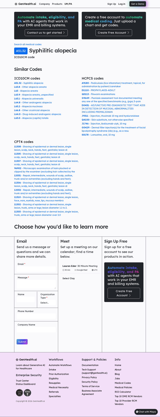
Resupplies (54, 383)
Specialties (55, 396)
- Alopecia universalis (28, 98)
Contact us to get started (46, 32)
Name (21, 294)
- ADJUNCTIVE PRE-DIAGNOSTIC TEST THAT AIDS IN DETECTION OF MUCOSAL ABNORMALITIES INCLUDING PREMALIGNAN (113, 108)
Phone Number (26, 311)
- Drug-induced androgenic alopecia (37, 114)
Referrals (54, 391)
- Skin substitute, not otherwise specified (107, 119)
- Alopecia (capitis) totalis (31, 118)
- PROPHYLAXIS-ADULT (98, 90)
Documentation (90, 365)
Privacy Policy (89, 377)
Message (23, 277)
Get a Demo (137, 4)
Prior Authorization (59, 374)
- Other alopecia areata (30, 87)
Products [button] (57, 4)
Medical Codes (123, 383)
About (118, 369)
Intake (52, 369)
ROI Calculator (123, 391)
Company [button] (44, 4)
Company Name (26, 324)
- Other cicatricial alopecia (32, 110)
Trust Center (22, 380)
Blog (117, 374)
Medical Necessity (59, 387)
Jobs (117, 378)
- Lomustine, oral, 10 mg (98, 134)
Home (118, 365)
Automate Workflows (60, 365)
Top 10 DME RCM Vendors (128, 396)
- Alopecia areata (26, 90)
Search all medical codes (27, 44)
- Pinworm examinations (98, 94)
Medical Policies (123, 387)
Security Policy (90, 381)
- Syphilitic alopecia (28, 83)
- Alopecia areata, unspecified (34, 94)
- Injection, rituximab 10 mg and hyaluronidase (110, 115)
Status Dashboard (25, 384)
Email (21, 264)
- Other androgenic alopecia (33, 102)
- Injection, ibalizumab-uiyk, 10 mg (104, 123)
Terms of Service (91, 386)
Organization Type (47, 296)
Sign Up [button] (111, 4)
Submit (22, 341)
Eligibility (54, 378)
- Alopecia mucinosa (28, 106)
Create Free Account (114, 32)
